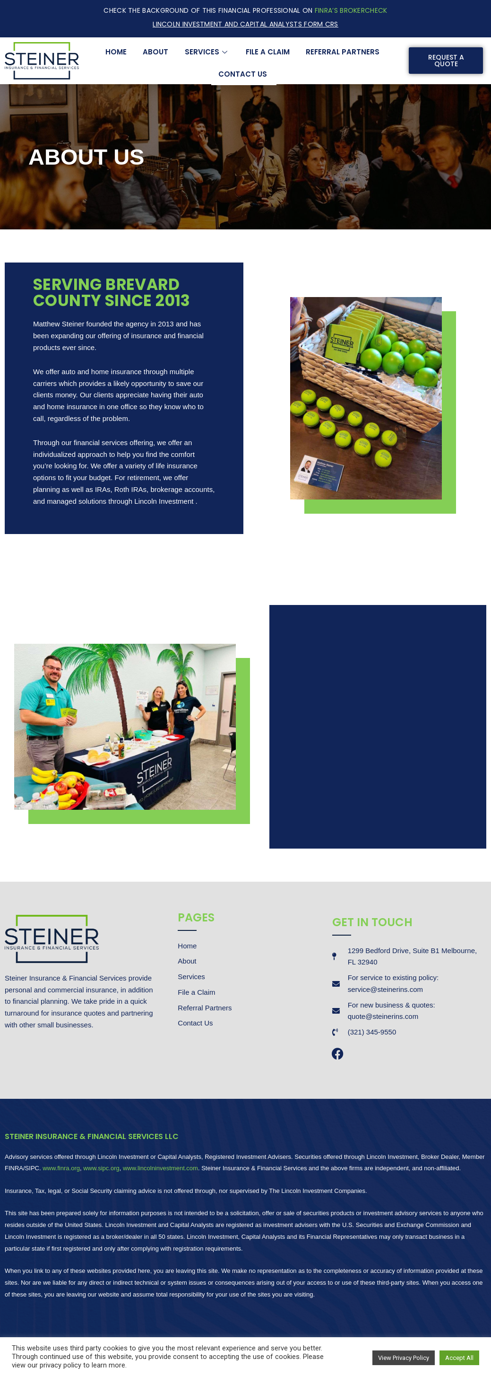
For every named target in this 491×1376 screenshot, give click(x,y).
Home (116, 52)
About (156, 52)
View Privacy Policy (403, 1357)
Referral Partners (342, 52)
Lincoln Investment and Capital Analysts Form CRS (245, 24)
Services (207, 52)
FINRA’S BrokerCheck (351, 10)
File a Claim (268, 52)
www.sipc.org (101, 1168)
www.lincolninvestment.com (160, 1168)
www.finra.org (61, 1168)
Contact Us (242, 74)
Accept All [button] (459, 1357)
